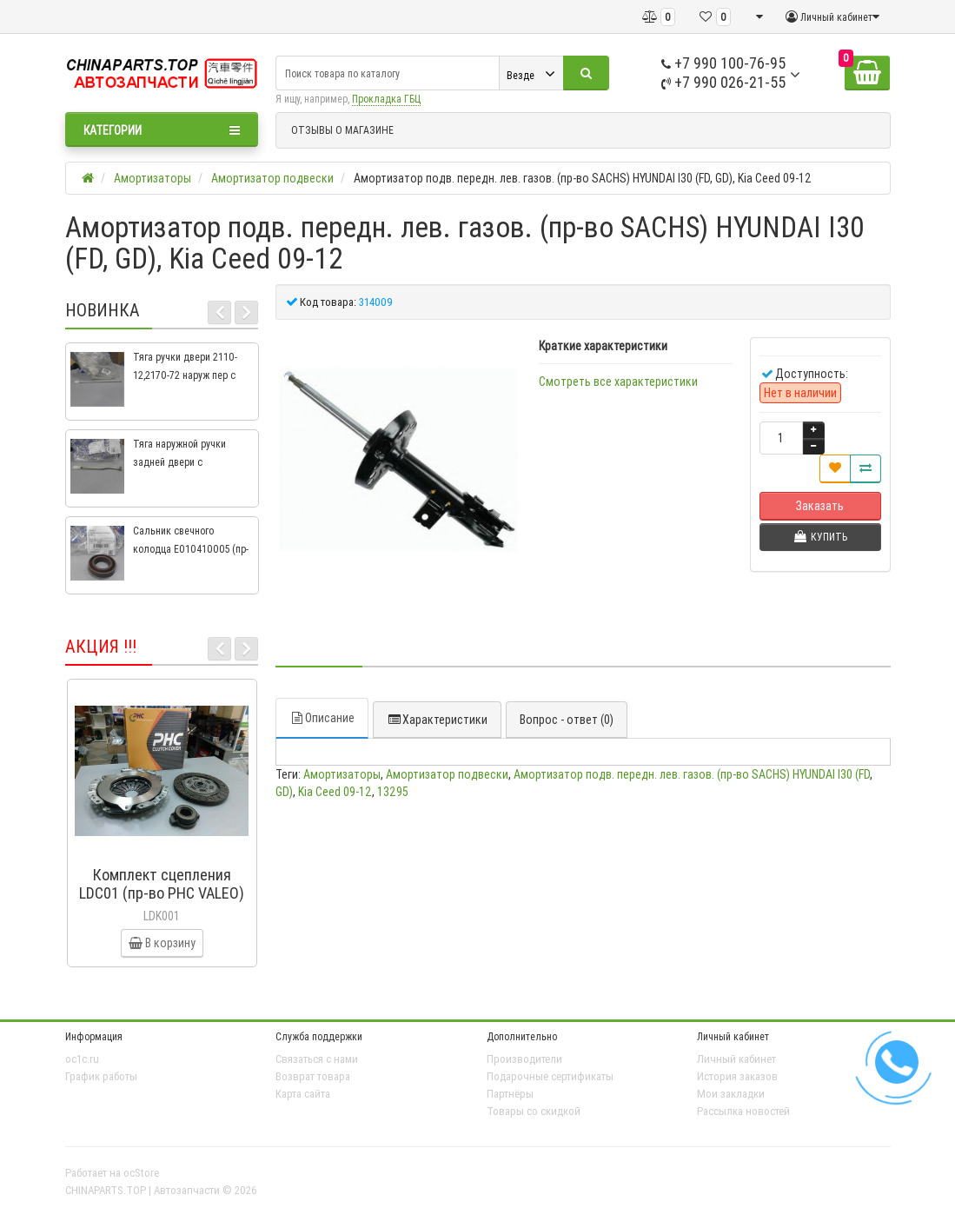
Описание (322, 718)
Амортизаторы (342, 774)
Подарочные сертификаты (550, 1076)
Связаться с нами (316, 1059)
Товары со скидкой (533, 1111)
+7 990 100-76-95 (723, 63)
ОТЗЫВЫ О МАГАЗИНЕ (342, 129)
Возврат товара (312, 1076)
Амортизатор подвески (447, 774)
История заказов (737, 1076)
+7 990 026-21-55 (723, 82)
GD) (284, 792)
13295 (392, 792)
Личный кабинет (736, 1059)
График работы (101, 1076)
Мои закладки (731, 1093)
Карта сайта (302, 1093)
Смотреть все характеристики (618, 381)
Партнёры (510, 1093)
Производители (524, 1059)
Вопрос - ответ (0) (566, 719)
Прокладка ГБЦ (386, 98)
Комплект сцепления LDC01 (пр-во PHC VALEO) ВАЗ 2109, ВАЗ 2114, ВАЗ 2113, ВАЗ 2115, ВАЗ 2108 (161, 902)
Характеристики (437, 719)
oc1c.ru (82, 1059)
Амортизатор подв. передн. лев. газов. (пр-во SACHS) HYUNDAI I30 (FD (692, 774)
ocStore (141, 1172)
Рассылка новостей (743, 1111)
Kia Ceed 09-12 (335, 792)
